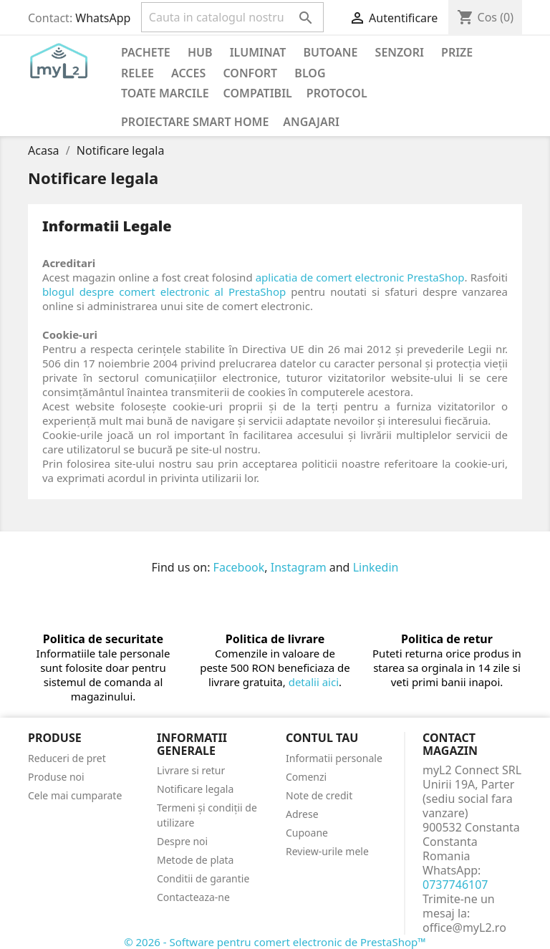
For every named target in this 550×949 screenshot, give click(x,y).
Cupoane (307, 832)
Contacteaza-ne (193, 897)
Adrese (302, 814)
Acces (188, 73)
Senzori (399, 52)
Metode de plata (195, 860)
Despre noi (182, 841)
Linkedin (376, 567)
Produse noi (56, 777)
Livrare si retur (191, 770)
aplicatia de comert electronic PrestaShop (360, 277)
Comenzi (306, 777)
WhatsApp (102, 18)
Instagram (299, 567)
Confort (250, 73)
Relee (137, 73)
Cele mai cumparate (75, 795)
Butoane (331, 52)
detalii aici (314, 682)
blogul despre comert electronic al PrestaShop (164, 291)
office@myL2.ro (464, 927)
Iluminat (258, 52)
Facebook (239, 567)
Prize (457, 52)
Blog (309, 73)
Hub (200, 52)
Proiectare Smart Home (195, 122)
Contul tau (322, 738)
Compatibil (257, 93)
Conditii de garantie (203, 878)
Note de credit (319, 795)
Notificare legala (195, 789)
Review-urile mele (327, 851)
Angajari (311, 122)
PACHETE (145, 52)
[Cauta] (232, 17)
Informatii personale (334, 758)
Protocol (337, 93)
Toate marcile (165, 93)
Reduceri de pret (67, 758)
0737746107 (455, 884)
